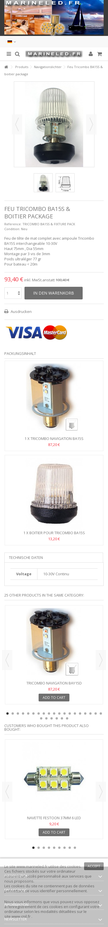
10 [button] (54, 713)
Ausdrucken (21, 311)
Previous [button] (7, 660)
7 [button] (38, 713)
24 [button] (62, 718)
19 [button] (101, 713)
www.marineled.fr (32, 866)
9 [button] (49, 713)
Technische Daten (26, 557)
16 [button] (85, 713)
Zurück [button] (17, 124)
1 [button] (7, 713)
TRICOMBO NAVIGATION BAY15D (54, 683)
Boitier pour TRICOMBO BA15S (57, 532)
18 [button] (95, 713)
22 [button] (51, 718)
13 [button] (70, 713)
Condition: (12, 229)
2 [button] (13, 713)
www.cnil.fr (21, 916)
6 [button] (33, 713)
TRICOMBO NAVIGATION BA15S (57, 438)
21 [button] (46, 718)
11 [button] (59, 713)
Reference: (13, 224)
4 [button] (23, 713)
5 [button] (28, 713)
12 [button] (64, 713)
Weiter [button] (91, 124)
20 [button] (41, 718)
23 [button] (57, 718)
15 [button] (80, 713)
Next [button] (101, 660)
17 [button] (90, 713)
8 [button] (44, 713)
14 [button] (75, 713)
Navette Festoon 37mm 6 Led (54, 817)
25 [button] (67, 718)
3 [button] (18, 713)
